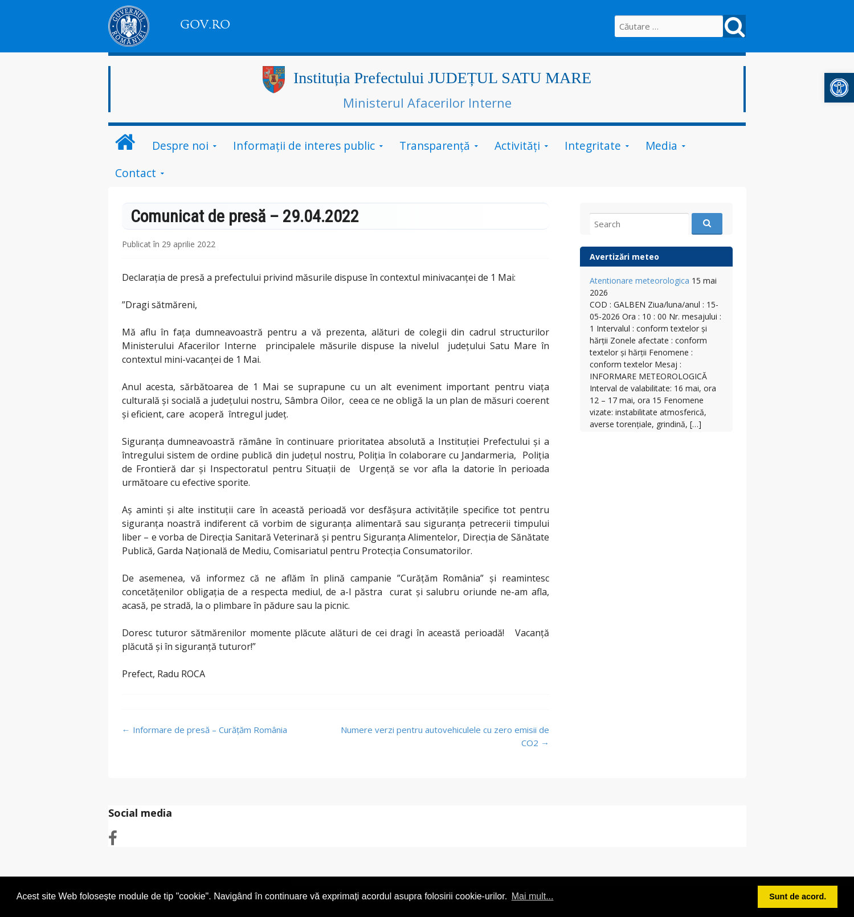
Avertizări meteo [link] (624, 256)
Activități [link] (517, 145)
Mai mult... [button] (533, 896)
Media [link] (661, 145)
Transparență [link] (434, 145)
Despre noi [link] (180, 145)
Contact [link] (135, 173)
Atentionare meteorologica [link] (639, 280)
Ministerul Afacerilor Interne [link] (427, 102)
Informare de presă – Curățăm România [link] (204, 729)
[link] (839, 88)
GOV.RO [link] (205, 24)
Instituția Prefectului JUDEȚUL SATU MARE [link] (442, 78)
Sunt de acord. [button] (797, 896)
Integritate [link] (593, 145)
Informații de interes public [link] (304, 145)
